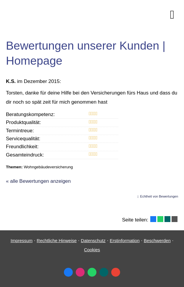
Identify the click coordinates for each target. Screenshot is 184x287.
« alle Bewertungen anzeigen (38, 181)
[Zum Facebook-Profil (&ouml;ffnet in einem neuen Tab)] (68, 272)
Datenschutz (93, 240)
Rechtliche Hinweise (57, 240)
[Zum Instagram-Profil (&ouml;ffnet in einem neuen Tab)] (80, 272)
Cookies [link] (92, 249)
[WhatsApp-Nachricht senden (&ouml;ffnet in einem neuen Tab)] (92, 272)
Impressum (22, 240)
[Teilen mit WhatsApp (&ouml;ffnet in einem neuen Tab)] (160, 219)
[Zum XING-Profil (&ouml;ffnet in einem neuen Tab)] (103, 272)
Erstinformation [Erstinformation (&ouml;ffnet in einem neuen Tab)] (125, 240)
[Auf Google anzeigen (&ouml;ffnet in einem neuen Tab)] (115, 272)
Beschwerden (157, 240)
